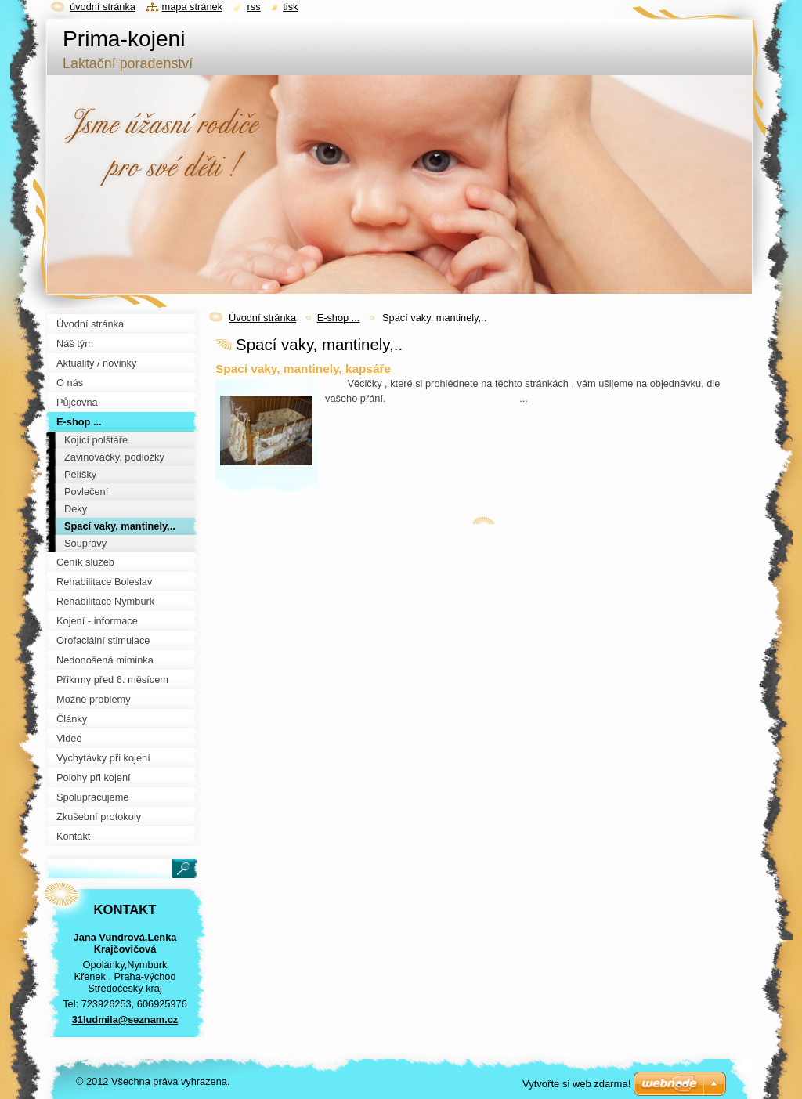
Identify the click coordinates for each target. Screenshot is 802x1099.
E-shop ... (338, 318)
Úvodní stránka (262, 318)
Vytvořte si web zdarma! (576, 1084)
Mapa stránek (192, 7)
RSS (254, 7)
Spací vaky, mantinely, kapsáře (303, 368)
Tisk (290, 7)
